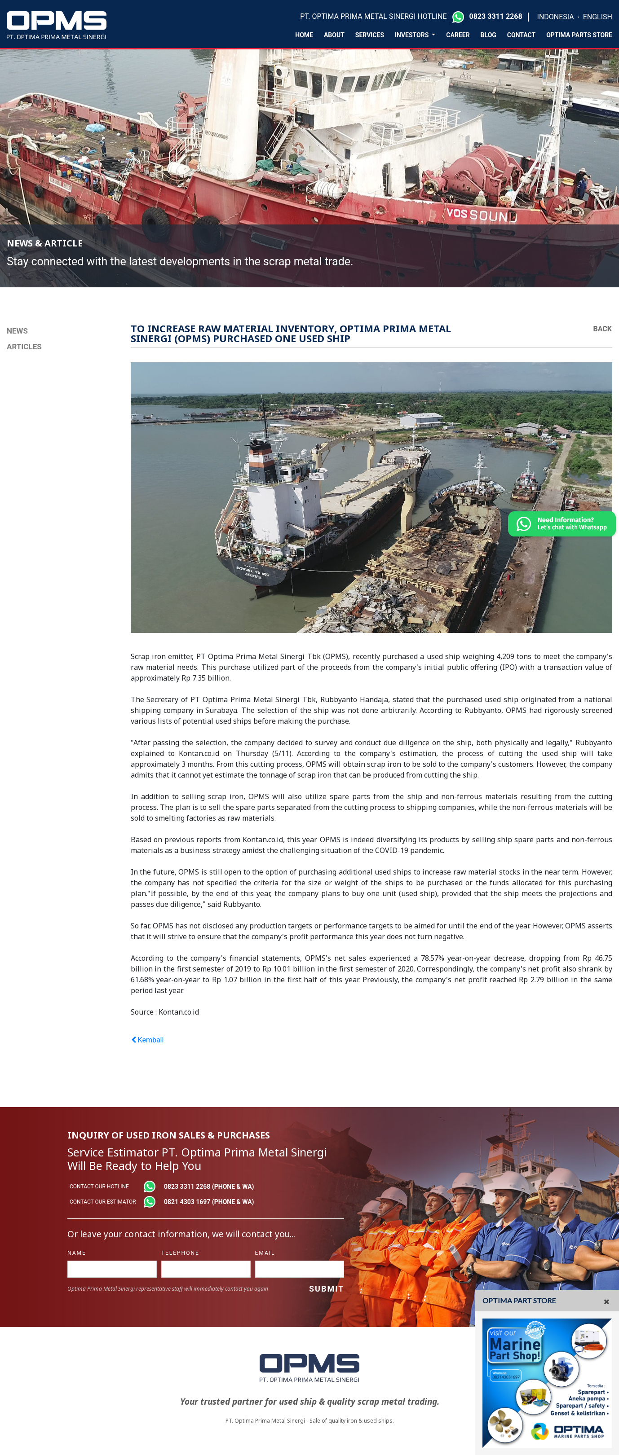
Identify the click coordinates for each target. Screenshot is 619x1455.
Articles (24, 346)
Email (265, 1253)
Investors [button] (412, 35)
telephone (180, 1253)
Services (369, 35)
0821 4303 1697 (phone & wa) (209, 1201)
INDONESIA (555, 17)
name (76, 1253)
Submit (326, 1288)
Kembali (147, 1040)
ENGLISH (597, 17)
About (334, 35)
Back (602, 329)
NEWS (17, 330)
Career (457, 35)
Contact (521, 35)
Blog (488, 35)
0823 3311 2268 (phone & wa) (209, 1186)
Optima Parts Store (579, 35)
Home (304, 35)
